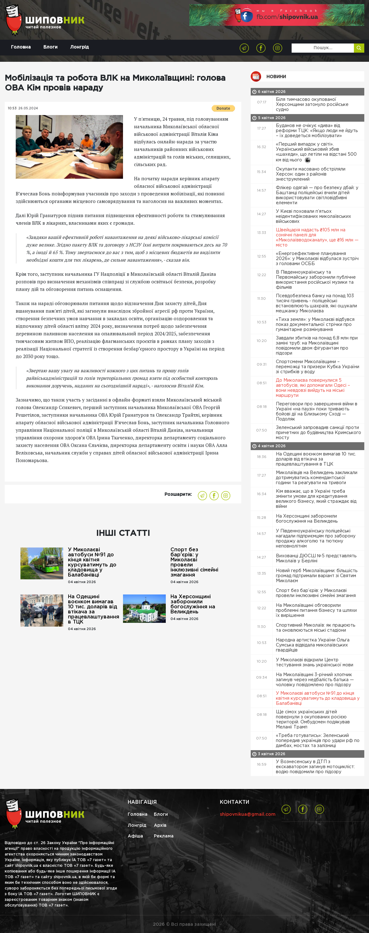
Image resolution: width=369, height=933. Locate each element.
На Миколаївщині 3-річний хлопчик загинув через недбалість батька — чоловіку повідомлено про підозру (315, 680)
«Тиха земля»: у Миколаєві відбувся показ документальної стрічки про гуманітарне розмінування (315, 325)
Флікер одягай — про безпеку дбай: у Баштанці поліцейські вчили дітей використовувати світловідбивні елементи (317, 195)
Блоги (50, 47)
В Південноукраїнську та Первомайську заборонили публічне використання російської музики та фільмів (316, 279)
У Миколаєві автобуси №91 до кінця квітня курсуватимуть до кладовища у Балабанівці (92, 562)
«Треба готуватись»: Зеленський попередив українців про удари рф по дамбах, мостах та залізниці (318, 741)
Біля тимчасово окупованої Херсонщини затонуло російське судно (312, 105)
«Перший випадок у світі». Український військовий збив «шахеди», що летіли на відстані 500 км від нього (316, 152)
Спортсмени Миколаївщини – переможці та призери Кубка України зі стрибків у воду (317, 367)
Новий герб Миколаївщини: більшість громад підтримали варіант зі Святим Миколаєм (316, 576)
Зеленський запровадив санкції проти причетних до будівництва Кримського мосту (318, 433)
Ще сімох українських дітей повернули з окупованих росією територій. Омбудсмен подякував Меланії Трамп (313, 719)
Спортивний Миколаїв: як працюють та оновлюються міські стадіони (315, 627)
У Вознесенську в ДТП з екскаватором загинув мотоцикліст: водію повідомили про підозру (315, 767)
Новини (276, 77)
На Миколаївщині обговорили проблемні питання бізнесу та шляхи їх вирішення (316, 610)
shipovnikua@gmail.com (248, 814)
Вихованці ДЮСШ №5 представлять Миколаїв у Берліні (316, 558)
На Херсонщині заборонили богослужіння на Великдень (193, 604)
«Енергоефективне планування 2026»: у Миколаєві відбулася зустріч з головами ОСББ (317, 259)
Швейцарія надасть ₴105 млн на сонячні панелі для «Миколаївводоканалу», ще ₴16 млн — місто (317, 237)
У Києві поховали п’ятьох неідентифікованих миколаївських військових (313, 216)
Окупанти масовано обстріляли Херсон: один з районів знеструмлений (310, 174)
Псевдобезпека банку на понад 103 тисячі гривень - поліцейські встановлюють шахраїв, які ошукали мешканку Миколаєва (316, 303)
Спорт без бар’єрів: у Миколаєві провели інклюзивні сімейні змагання (194, 562)
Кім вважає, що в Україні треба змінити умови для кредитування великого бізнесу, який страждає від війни (316, 499)
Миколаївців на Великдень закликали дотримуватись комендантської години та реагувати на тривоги (316, 478)
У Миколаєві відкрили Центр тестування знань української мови (315, 662)
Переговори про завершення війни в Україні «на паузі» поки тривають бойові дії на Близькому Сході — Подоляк (316, 411)
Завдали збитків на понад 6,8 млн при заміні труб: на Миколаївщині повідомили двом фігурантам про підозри (317, 345)
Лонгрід (79, 47)
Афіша (135, 836)
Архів (160, 825)
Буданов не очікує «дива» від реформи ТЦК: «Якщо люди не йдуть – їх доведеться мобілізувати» (317, 131)
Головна (21, 47)
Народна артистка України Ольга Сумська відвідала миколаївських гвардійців (312, 645)
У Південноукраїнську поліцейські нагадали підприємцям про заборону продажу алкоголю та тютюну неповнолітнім (315, 538)
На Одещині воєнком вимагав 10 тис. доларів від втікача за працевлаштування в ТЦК (93, 609)
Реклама (164, 836)
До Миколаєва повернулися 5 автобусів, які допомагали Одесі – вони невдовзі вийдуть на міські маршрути (313, 388)
